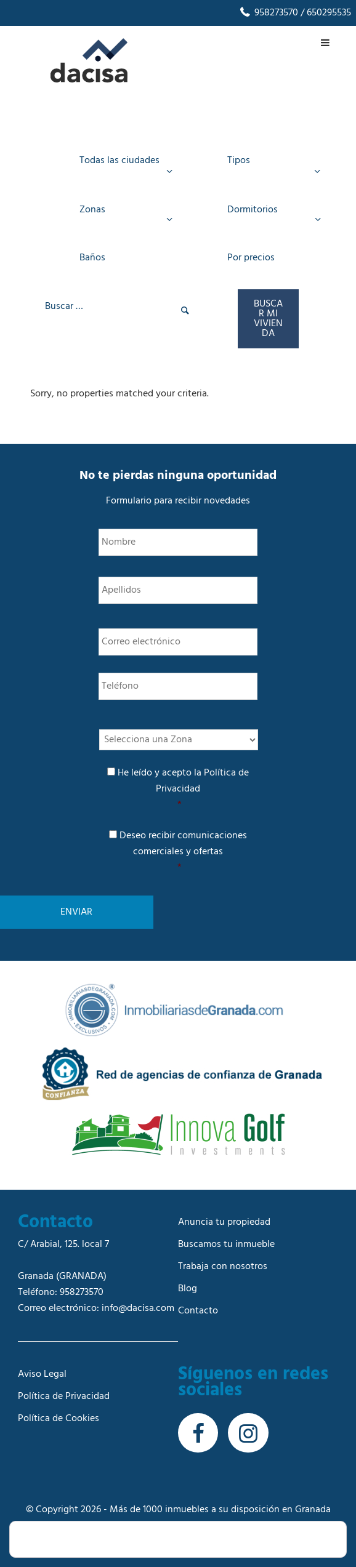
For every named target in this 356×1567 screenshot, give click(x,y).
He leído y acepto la (179, 789)
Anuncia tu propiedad (224, 1222)
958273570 (268, 13)
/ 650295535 (324, 13)
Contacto (198, 1311)
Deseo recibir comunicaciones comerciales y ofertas (179, 852)
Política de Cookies (58, 1419)
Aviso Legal (42, 1374)
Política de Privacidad (64, 1397)
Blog (187, 1289)
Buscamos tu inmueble (226, 1244)
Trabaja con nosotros (222, 1267)
